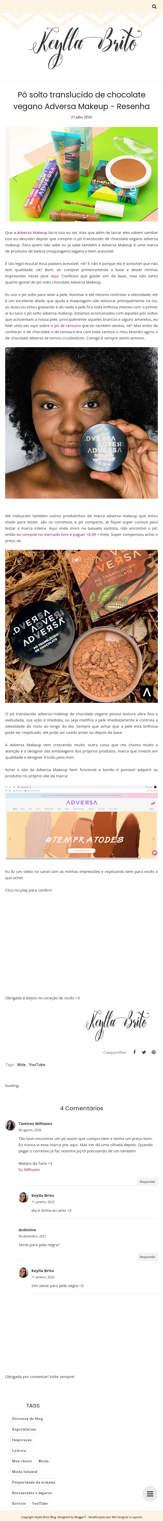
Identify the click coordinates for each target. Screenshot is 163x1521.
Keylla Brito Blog (45, 1517)
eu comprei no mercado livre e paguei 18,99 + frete (63, 534)
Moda (43, 1461)
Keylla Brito (42, 1195)
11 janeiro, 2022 (42, 1202)
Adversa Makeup (32, 232)
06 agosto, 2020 (30, 1130)
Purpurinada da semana (33, 1482)
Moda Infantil (24, 1472)
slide (21, 1064)
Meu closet (22, 1461)
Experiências (24, 1429)
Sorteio (19, 1503)
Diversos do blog (27, 1419)
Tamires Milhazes (35, 1123)
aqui (55, 275)
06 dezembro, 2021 (32, 1236)
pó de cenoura (67, 325)
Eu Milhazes (29, 1169)
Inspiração (22, 1440)
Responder (148, 1182)
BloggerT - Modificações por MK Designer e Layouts (108, 1517)
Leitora (19, 1450)
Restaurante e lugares (32, 1493)
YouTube (37, 1064)
